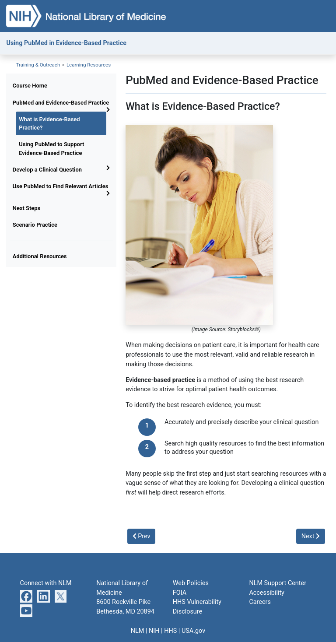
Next (310, 536)
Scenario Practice (35, 224)
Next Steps (26, 208)
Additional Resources (40, 256)
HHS (170, 631)
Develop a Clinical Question (47, 169)
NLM (137, 631)
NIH (154, 631)
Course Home (30, 85)
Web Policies (191, 583)
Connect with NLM (46, 583)
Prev (141, 536)
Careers (260, 602)
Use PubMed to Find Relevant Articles (60, 186)
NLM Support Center (277, 583)
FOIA (179, 592)
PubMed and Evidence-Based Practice (61, 102)
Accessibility (266, 592)
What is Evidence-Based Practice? (49, 123)
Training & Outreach (38, 65)
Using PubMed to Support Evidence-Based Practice (51, 148)
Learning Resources (88, 65)
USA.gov (193, 631)
